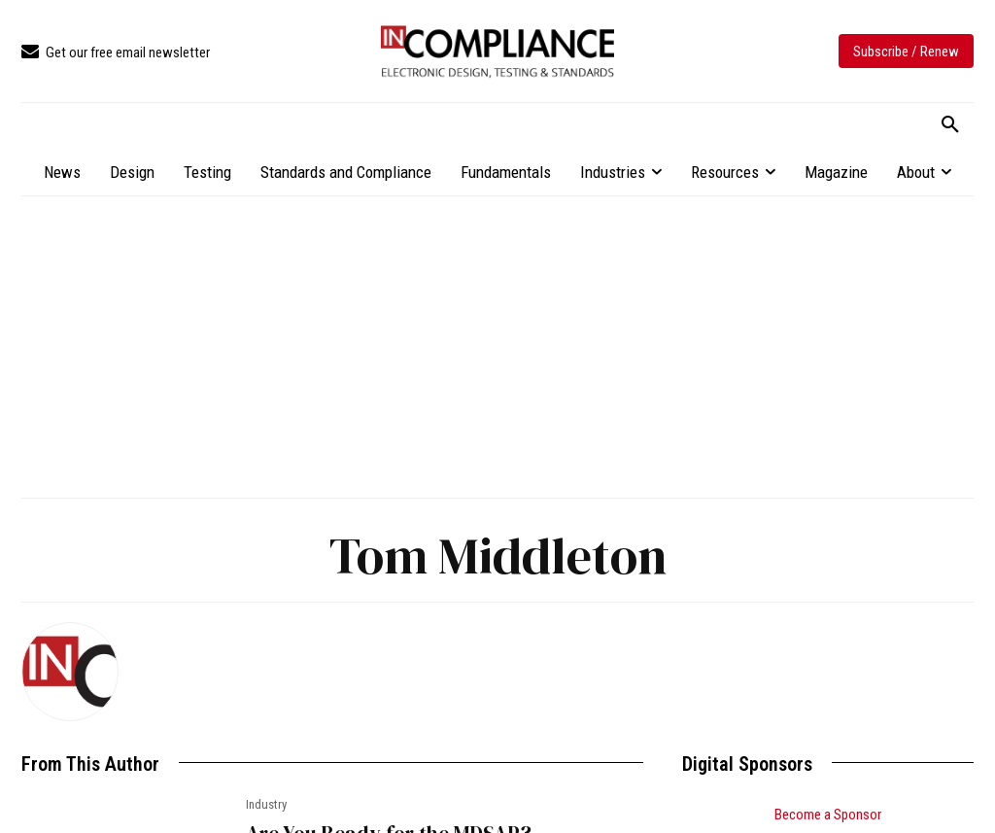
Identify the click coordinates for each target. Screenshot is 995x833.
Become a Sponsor (827, 814)
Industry (266, 804)
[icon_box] (115, 53)
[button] (950, 125)
